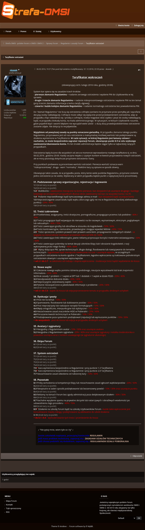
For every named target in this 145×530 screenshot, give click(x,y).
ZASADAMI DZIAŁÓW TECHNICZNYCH (104, 438)
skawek (108, 69)
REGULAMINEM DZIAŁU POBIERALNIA (109, 441)
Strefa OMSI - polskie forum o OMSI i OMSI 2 (24, 43)
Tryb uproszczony (12, 508)
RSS (7, 512)
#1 (139, 70)
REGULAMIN (96, 435)
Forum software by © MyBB (81, 526)
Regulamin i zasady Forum (72, 43)
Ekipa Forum (10, 501)
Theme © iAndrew (60, 526)
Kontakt (8, 505)
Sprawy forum (52, 43)
